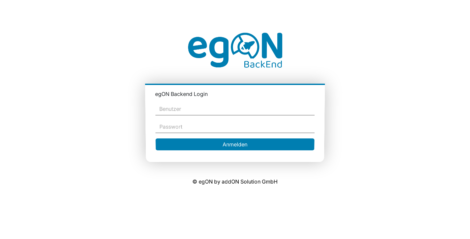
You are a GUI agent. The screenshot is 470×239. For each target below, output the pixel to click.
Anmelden (235, 143)
